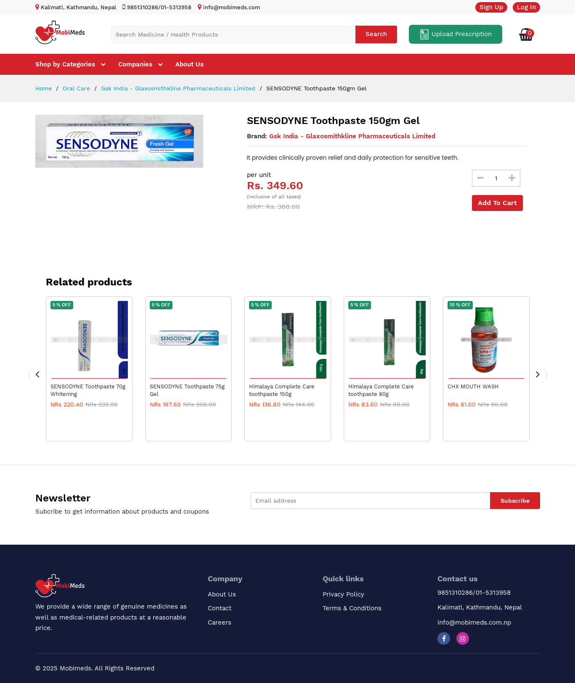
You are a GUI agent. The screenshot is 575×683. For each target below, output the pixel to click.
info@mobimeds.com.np (474, 622)
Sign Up (491, 7)
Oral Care (75, 88)
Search (376, 34)
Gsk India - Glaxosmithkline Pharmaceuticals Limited (177, 88)
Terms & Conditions (352, 608)
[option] (128, 141)
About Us (189, 64)
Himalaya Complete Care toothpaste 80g (381, 390)
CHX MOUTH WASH (473, 386)
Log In (526, 7)
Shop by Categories (65, 64)
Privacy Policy (343, 594)
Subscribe (515, 500)
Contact (219, 608)
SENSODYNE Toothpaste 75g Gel (187, 390)
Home (43, 88)
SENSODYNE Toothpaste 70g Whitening (87, 390)
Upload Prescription (455, 34)
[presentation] (37, 375)
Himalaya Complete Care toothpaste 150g (282, 390)
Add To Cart (497, 203)
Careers (219, 622)
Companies (135, 64)
